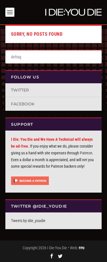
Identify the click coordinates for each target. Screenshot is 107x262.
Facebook (22, 103)
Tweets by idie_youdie (28, 220)
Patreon (86, 153)
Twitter (20, 90)
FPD (81, 248)
